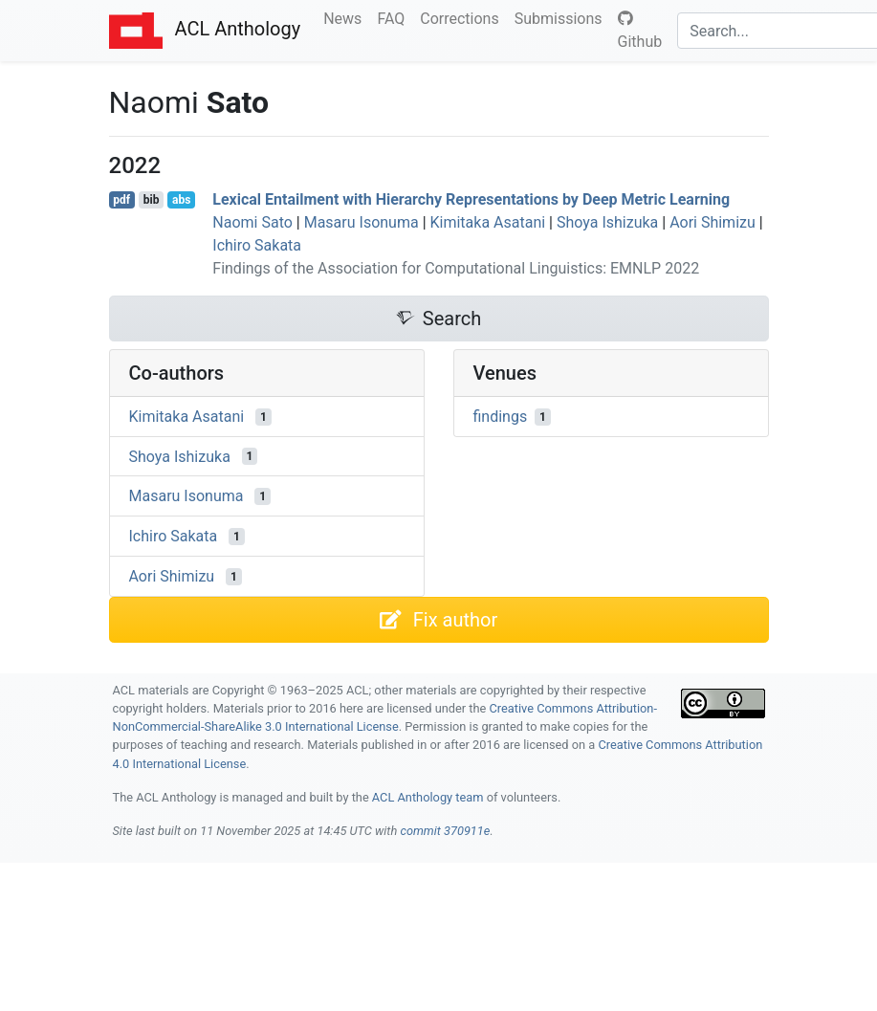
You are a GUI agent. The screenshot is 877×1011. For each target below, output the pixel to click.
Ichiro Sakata (256, 245)
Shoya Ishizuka (607, 222)
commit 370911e (445, 831)
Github (640, 31)
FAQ (394, 17)
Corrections (463, 17)
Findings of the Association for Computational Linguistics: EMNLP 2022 (455, 268)
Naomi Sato (252, 222)
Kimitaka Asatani (488, 222)
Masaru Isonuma (361, 222)
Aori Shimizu (712, 222)
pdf (121, 200)
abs (181, 200)
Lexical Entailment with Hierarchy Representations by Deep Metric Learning (471, 199)
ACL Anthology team (428, 797)
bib (151, 200)
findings (500, 416)
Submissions (562, 17)
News (346, 17)
